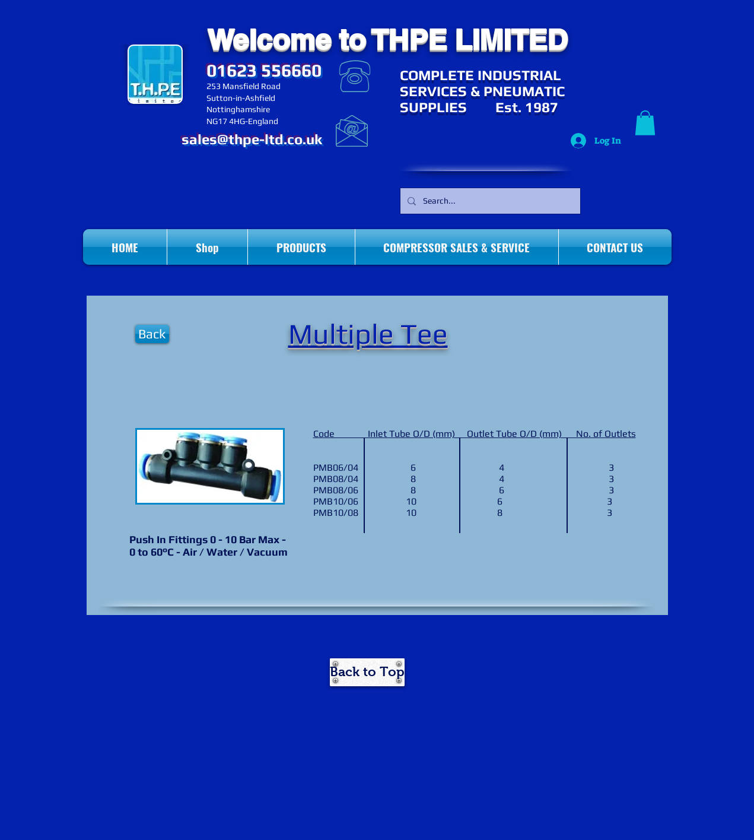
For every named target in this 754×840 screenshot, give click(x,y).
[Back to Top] (367, 672)
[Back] (152, 334)
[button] (645, 122)
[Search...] (489, 201)
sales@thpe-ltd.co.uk (252, 139)
